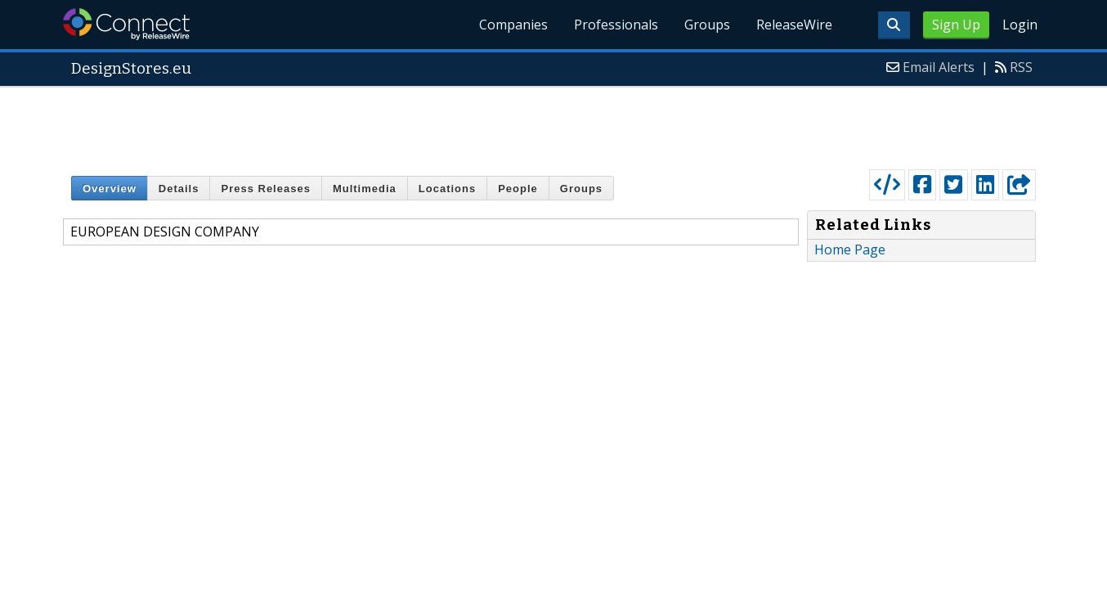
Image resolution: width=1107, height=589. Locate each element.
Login (1020, 25)
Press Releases (265, 188)
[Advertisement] (553, 124)
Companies (513, 25)
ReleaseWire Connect (126, 24)
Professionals (616, 25)
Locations (447, 188)
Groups (707, 25)
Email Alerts (939, 67)
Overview (110, 188)
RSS (1021, 67)
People (518, 188)
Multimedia (365, 188)
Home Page (849, 250)
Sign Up (956, 25)
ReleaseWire (794, 25)
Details (179, 188)
